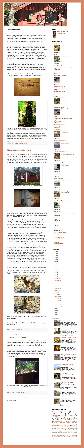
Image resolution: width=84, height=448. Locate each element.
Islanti (75, 429)
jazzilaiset (56, 222)
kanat (56, 421)
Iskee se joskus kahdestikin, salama (68, 337)
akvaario (16, 143)
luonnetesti (67, 436)
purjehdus (65, 428)
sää (53, 417)
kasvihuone (54, 422)
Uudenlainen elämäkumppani (66, 364)
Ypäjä (76, 433)
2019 (55, 259)
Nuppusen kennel (58, 189)
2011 (55, 274)
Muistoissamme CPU (65, 202)
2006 (55, 314)
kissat (53, 428)
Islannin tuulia (57, 227)
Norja (55, 424)
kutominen (54, 432)
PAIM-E (55, 224)
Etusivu (26, 398)
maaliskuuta (58, 302)
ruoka (70, 428)
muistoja (61, 424)
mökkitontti (61, 425)
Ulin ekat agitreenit (58, 238)
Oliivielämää (57, 129)
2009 (55, 308)
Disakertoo (74, 432)
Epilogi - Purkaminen (65, 179)
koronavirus (73, 425)
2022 (55, 253)
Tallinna (57, 426)
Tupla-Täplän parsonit (59, 124)
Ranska (69, 433)
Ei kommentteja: (26, 392)
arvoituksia (63, 431)
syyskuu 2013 (74, 418)
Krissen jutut (20, 8)
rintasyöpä (67, 421)
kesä (55, 419)
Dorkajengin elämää (59, 237)
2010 (55, 276)
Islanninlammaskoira (56, 433)
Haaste (55, 219)
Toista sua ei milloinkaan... (66, 108)
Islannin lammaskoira (61, 429)
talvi (22, 143)
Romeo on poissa (64, 345)
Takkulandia (57, 242)
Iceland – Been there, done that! (61, 229)
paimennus (67, 425)
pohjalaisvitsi (59, 428)
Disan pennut (65, 418)
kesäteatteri (74, 431)
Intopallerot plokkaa (59, 200)
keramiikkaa (73, 426)
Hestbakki (67, 426)
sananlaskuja (72, 417)
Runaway (56, 96)
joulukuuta (57, 278)
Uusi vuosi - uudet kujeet (59, 92)
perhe (23, 330)
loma (76, 419)
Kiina (65, 433)
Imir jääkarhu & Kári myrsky (60, 75)
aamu (13, 143)
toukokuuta (57, 298)
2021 (55, 255)
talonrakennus (64, 432)
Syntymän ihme (63, 399)
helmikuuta (57, 304)
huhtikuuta (57, 300)
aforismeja (55, 415)
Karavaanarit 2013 (58, 178)
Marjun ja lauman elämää (60, 232)
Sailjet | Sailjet (57, 211)
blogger (68, 431)
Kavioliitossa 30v (58, 65)
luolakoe (62, 426)
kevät (58, 418)
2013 (55, 271)
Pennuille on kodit (64, 373)
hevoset (13, 330)
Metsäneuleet (64, 45)
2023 (55, 251)
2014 (55, 269)
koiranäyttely (74, 422)
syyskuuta (57, 290)
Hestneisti (54, 429)
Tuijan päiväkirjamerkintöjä (60, 140)
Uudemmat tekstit (11, 398)
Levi (53, 426)
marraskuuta (58, 280)
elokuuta (57, 292)
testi (70, 432)
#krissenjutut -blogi (63, 31)
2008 (55, 310)
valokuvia (25, 143)
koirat (20, 143)
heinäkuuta (57, 294)
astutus (55, 435)
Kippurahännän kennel (59, 91)
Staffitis (56, 54)
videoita (73, 421)
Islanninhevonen (69, 429)
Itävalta (53, 431)
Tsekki (73, 433)
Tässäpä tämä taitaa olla (59, 243)
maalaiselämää (71, 415)
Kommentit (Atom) (13, 400)
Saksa (58, 431)
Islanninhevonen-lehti (59, 162)
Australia (63, 97)
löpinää (19, 330)
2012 (55, 272)
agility (64, 417)
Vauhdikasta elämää (59, 218)
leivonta (59, 432)
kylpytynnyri (54, 425)
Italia (62, 433)
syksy (62, 415)
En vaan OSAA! (57, 72)
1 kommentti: (25, 141)
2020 (55, 257)
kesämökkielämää (73, 435)
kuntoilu (61, 436)
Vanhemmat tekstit (43, 398)
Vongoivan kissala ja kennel (60, 151)
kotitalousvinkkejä (55, 436)
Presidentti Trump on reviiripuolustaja (62, 87)
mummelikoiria (73, 436)
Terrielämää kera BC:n (59, 86)
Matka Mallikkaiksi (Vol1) (59, 121)
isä (67, 435)
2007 (55, 312)
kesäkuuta (57, 296)
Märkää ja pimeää (65, 56)
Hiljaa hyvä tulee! (64, 391)
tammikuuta (58, 306)
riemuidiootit (57, 173)
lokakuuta (57, 288)
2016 (55, 265)
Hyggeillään (63, 320)
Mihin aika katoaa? (58, 233)
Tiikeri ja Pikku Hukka (59, 107)
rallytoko (53, 438)
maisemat (62, 422)
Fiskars (74, 428)
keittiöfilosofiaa (69, 419)
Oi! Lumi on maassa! (15, 32)
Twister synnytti (57, 126)
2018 (55, 261)
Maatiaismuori (57, 43)
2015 (55, 267)
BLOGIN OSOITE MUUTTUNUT (61, 175)
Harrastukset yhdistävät (16, 338)
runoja (60, 421)
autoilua (68, 422)
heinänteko (61, 419)
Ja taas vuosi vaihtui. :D (66, 76)
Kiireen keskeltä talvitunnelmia (19, 150)
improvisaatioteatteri (61, 435)
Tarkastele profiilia (61, 33)
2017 (55, 263)
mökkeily (67, 424)
